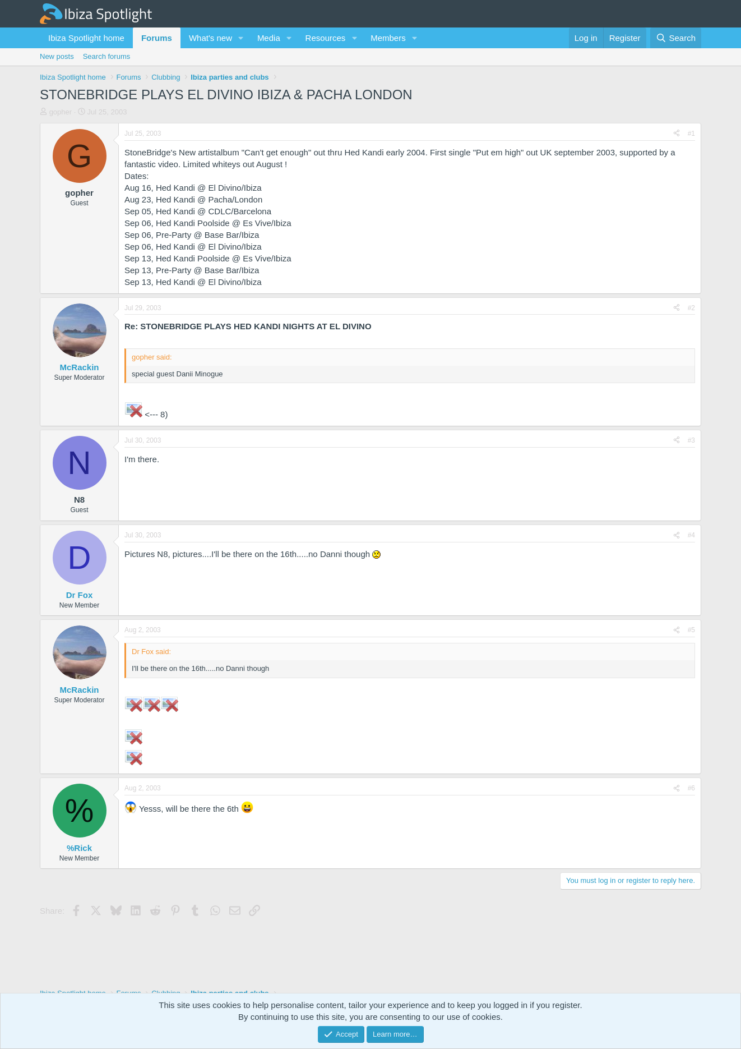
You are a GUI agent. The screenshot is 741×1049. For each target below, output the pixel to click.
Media (268, 38)
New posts (57, 56)
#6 (691, 788)
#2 (691, 308)
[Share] (676, 133)
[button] (241, 37)
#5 (691, 630)
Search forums (107, 56)
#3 (691, 440)
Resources (325, 38)
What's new (210, 38)
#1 (691, 133)
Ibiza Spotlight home (86, 38)
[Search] (675, 37)
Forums (156, 38)
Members (388, 38)
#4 (691, 535)
